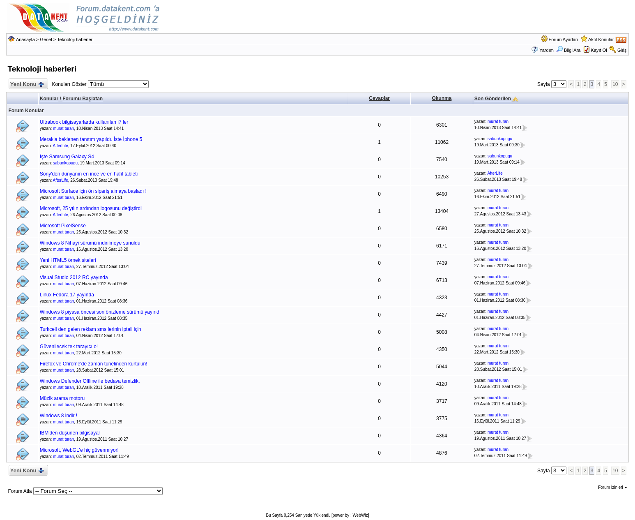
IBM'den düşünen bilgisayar (70, 433)
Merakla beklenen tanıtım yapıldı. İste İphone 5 (91, 139)
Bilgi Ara (568, 50)
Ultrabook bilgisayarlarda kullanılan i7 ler (84, 122)
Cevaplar (379, 98)
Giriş (622, 50)
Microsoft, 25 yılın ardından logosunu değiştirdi (91, 208)
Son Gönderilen (492, 99)
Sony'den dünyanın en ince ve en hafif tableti (89, 174)
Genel (46, 39)
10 (615, 84)
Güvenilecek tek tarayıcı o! (69, 346)
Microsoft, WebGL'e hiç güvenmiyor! (79, 450)
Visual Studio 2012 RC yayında (74, 277)
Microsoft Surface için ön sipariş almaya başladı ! (93, 191)
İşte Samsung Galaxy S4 (67, 156)
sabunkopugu (500, 138)
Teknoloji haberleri (75, 39)
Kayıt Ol (599, 50)
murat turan (63, 128)
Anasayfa (25, 39)
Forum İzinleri (612, 487)
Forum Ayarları (563, 39)
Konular (49, 99)
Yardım (546, 50)
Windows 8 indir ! (58, 415)
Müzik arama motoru (62, 398)
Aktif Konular (601, 39)
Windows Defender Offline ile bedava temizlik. (90, 381)
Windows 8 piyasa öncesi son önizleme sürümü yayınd (99, 312)
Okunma (441, 98)
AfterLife (60, 145)
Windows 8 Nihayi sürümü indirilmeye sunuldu (90, 243)
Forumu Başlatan (82, 99)
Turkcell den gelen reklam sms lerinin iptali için (90, 329)
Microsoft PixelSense (63, 226)
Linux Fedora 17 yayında (67, 295)
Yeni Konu (26, 84)
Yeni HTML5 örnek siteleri (68, 260)
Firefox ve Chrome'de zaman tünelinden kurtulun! (93, 364)
